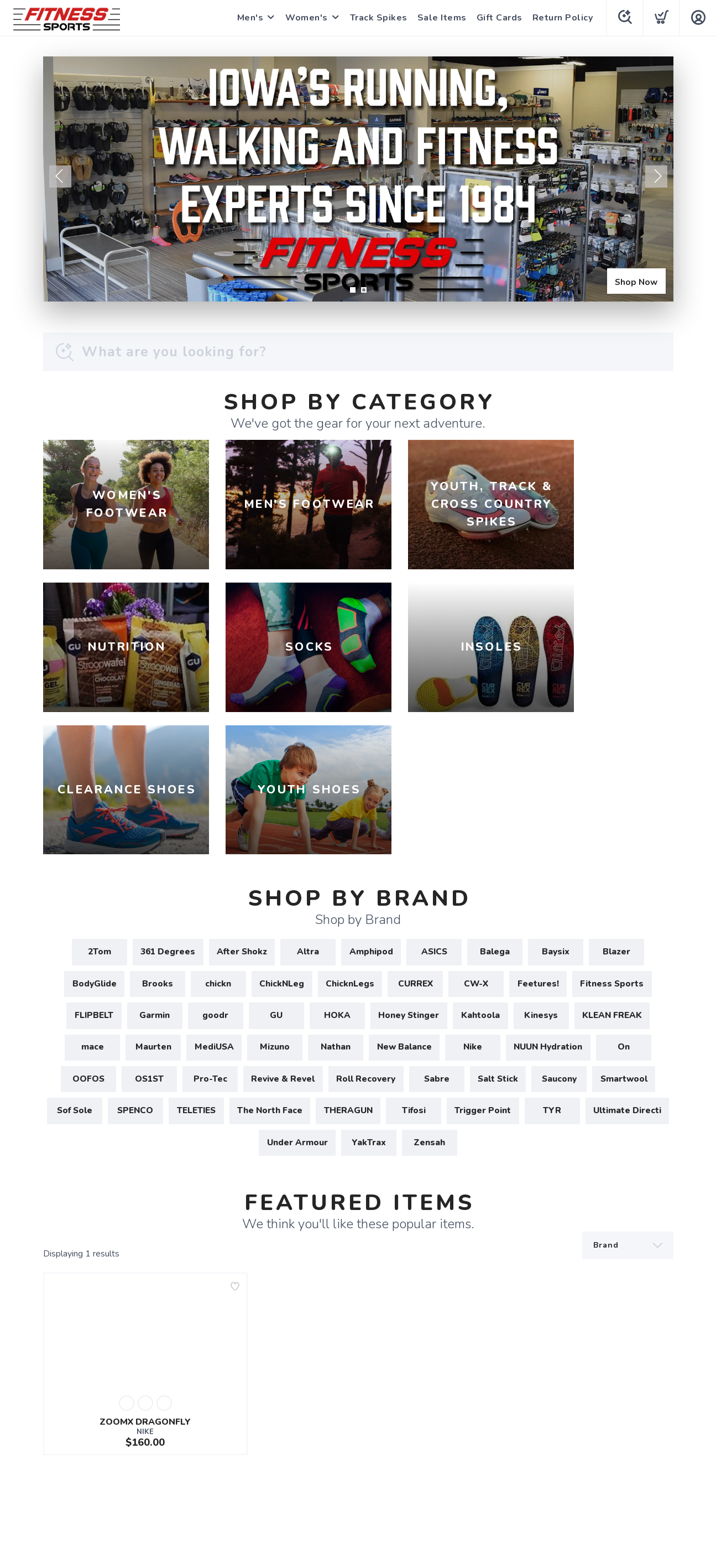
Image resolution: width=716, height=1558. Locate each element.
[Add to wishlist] (235, 1172)
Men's (249, 18)
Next (656, 176)
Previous (60, 176)
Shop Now (635, 280)
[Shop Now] (358, 179)
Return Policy (561, 18)
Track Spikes (377, 18)
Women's (305, 18)
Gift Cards (498, 18)
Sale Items (441, 18)
